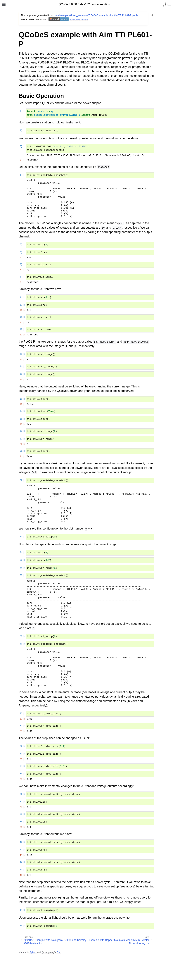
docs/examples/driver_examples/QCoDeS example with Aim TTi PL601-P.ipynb (96, 15)
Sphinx (33, 952)
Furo (58, 952)
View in (79, 19)
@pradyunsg (47, 952)
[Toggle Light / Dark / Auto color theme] (165, 4)
